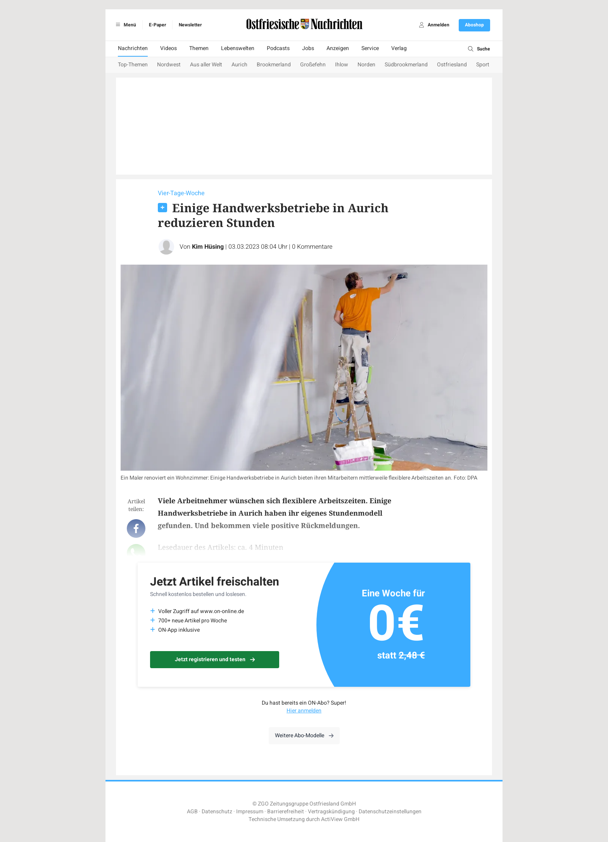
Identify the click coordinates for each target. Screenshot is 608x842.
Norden (366, 65)
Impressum (249, 811)
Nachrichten (133, 48)
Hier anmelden (304, 711)
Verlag (399, 48)
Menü (124, 24)
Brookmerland (274, 65)
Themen (199, 48)
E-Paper (157, 25)
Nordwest (169, 65)
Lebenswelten (237, 48)
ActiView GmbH (340, 819)
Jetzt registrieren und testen (215, 659)
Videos (168, 48)
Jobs (308, 48)
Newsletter (190, 25)
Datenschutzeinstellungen (390, 811)
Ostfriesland (452, 65)
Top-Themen (133, 65)
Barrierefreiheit (285, 811)
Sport (482, 65)
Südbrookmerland (406, 65)
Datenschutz (217, 811)
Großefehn (313, 65)
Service (370, 48)
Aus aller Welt (206, 65)
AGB (192, 811)
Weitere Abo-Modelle (304, 735)
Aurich (239, 65)
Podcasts (278, 48)
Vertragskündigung (331, 811)
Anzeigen (337, 48)
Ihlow (341, 65)
